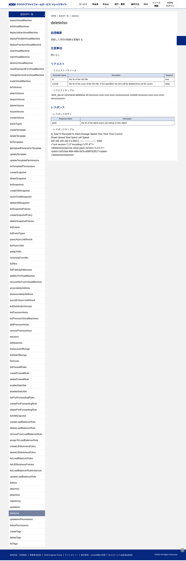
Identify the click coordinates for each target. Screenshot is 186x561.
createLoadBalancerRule (22, 422)
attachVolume (17, 93)
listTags (14, 544)
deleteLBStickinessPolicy (23, 453)
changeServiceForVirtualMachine (27, 75)
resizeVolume (17, 112)
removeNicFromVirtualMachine (26, 282)
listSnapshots (17, 185)
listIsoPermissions (19, 526)
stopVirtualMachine (20, 51)
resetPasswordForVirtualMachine (27, 69)
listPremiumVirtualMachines (24, 319)
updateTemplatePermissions (24, 160)
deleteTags (15, 538)
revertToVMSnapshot (21, 197)
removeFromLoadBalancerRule (26, 434)
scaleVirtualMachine (20, 81)
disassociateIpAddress (21, 294)
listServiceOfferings (20, 349)
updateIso (15, 508)
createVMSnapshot (20, 191)
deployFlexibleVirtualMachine (25, 38)
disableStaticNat (18, 392)
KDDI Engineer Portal (53, 556)
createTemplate (18, 130)
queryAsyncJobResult (21, 240)
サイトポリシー (71, 556)
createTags (15, 532)
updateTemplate (18, 154)
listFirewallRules (18, 367)
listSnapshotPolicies (20, 209)
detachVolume (17, 99)
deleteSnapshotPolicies (22, 221)
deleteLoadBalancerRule (22, 428)
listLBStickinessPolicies (22, 465)
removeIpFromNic (19, 258)
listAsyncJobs (17, 246)
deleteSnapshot (18, 179)
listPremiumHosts (19, 313)
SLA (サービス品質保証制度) (121, 556)
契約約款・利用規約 (18, 556)
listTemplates (16, 142)
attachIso (14, 489)
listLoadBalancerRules (21, 459)
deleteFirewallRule (19, 380)
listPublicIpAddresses (21, 270)
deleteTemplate (18, 136)
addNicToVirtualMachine (22, 276)
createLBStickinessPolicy (23, 447)
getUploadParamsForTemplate (25, 148)
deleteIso (14, 514)
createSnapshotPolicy (21, 215)
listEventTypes (17, 233)
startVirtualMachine (20, 57)
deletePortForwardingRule (23, 410)
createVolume (17, 118)
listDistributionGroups (21, 307)
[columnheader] (59, 75)
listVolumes (16, 87)
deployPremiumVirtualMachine (25, 45)
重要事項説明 (35, 556)
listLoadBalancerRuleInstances (26, 471)
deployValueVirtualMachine (24, 32)
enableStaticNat (18, 386)
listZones (14, 361)
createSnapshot (18, 172)
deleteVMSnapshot (19, 203)
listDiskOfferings (18, 355)
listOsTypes (16, 124)
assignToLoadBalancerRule (24, 441)
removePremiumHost (21, 331)
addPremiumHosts (19, 325)
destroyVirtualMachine (21, 63)
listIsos (13, 483)
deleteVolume (17, 105)
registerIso (15, 502)
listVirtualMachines (19, 26)
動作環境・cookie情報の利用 (93, 556)
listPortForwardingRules (22, 398)
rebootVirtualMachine (21, 20)
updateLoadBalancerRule (23, 477)
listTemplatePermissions (22, 166)
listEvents (15, 227)
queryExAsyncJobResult (22, 300)
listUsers (14, 337)
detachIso (15, 495)
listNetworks (16, 343)
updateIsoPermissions (21, 520)
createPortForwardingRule (23, 404)
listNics (13, 264)
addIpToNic (16, 252)
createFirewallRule (19, 374)
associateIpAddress (20, 288)
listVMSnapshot (18, 416)
